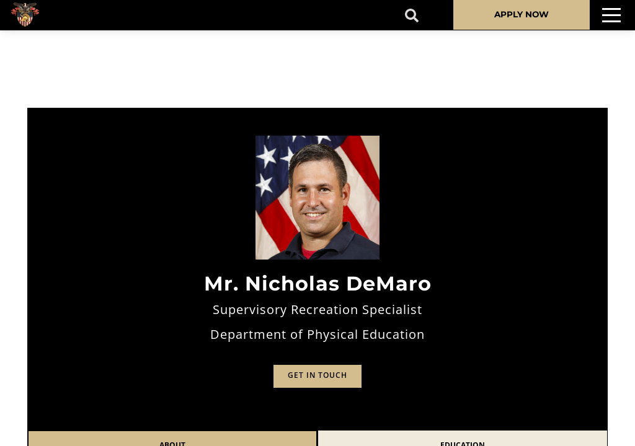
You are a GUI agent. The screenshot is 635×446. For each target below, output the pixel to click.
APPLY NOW (521, 14)
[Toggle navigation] (611, 15)
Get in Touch (317, 375)
